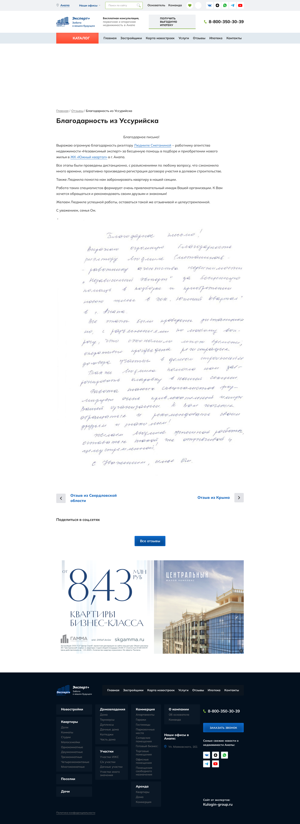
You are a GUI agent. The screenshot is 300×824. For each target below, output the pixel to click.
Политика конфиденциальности (75, 812)
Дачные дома (109, 729)
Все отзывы (150, 541)
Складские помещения (144, 739)
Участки (107, 751)
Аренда (142, 786)
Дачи (65, 791)
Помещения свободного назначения (144, 771)
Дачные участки (111, 766)
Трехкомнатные (71, 757)
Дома (104, 714)
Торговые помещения (144, 752)
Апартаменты (145, 714)
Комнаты (67, 732)
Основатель (156, 5)
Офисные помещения (144, 761)
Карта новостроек (160, 38)
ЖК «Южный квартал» (88, 157)
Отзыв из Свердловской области (93, 498)
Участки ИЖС (109, 757)
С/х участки (107, 762)
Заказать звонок (223, 727)
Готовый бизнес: (147, 746)
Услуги (184, 38)
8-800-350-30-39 (226, 22)
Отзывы (199, 38)
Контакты (234, 38)
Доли (64, 727)
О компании (179, 709)
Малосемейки (70, 742)
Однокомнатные (72, 747)
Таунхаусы (107, 719)
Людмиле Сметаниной (152, 145)
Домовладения (112, 709)
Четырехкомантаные (75, 762)
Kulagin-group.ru (217, 804)
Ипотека (215, 38)
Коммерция (145, 709)
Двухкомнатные (72, 752)
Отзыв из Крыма (214, 497)
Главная (110, 38)
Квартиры (69, 722)
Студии (66, 737)
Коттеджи (106, 734)
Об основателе (179, 714)
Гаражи (141, 719)
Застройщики (131, 38)
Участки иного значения (110, 773)
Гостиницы (143, 724)
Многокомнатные (73, 766)
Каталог (81, 38)
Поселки (68, 779)
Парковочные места (145, 731)
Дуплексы (107, 724)
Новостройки (72, 709)
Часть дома (107, 739)
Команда (175, 5)
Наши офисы (88, 5)
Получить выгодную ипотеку (168, 22)
